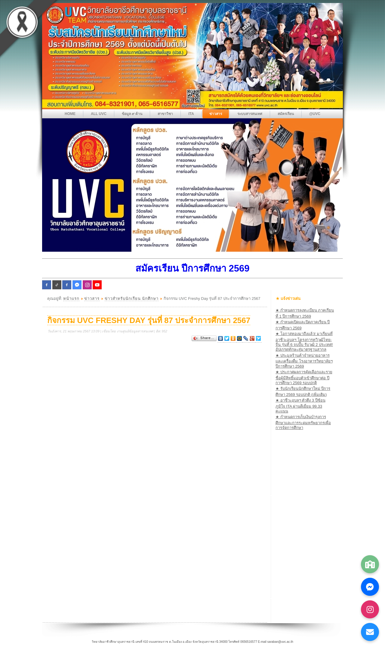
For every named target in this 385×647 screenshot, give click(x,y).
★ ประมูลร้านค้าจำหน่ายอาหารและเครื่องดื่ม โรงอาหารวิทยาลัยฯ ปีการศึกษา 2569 (304, 361)
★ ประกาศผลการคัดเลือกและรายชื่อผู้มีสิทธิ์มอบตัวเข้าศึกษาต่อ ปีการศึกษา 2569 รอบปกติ (304, 377)
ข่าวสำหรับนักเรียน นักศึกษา (132, 298)
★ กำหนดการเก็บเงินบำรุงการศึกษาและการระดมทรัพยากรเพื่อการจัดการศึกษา (303, 422)
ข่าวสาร (92, 298)
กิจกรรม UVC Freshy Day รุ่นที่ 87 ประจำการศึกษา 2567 (148, 320)
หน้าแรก (71, 298)
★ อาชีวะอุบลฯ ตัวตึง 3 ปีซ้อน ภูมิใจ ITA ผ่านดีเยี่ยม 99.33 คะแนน (300, 405)
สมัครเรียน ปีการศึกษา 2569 (192, 268)
